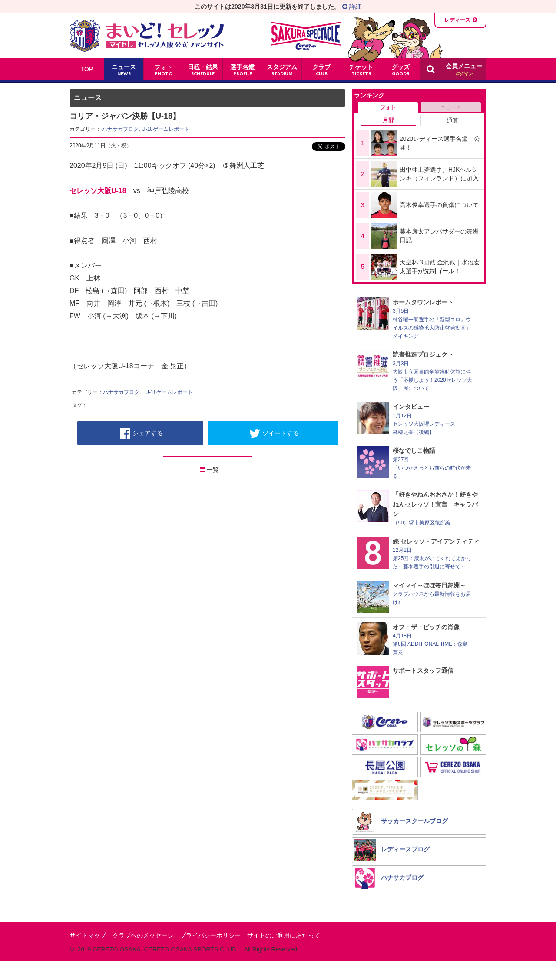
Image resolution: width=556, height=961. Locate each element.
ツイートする (274, 433)
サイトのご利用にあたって (283, 935)
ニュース (450, 107)
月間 (388, 120)
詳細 (351, 6)
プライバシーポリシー (210, 935)
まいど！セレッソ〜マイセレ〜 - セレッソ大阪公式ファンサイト (147, 36)
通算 (453, 120)
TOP (87, 69)
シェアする (141, 433)
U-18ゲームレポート (165, 129)
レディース (457, 20)
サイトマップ (88, 935)
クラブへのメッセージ (143, 935)
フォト (388, 107)
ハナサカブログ (120, 129)
